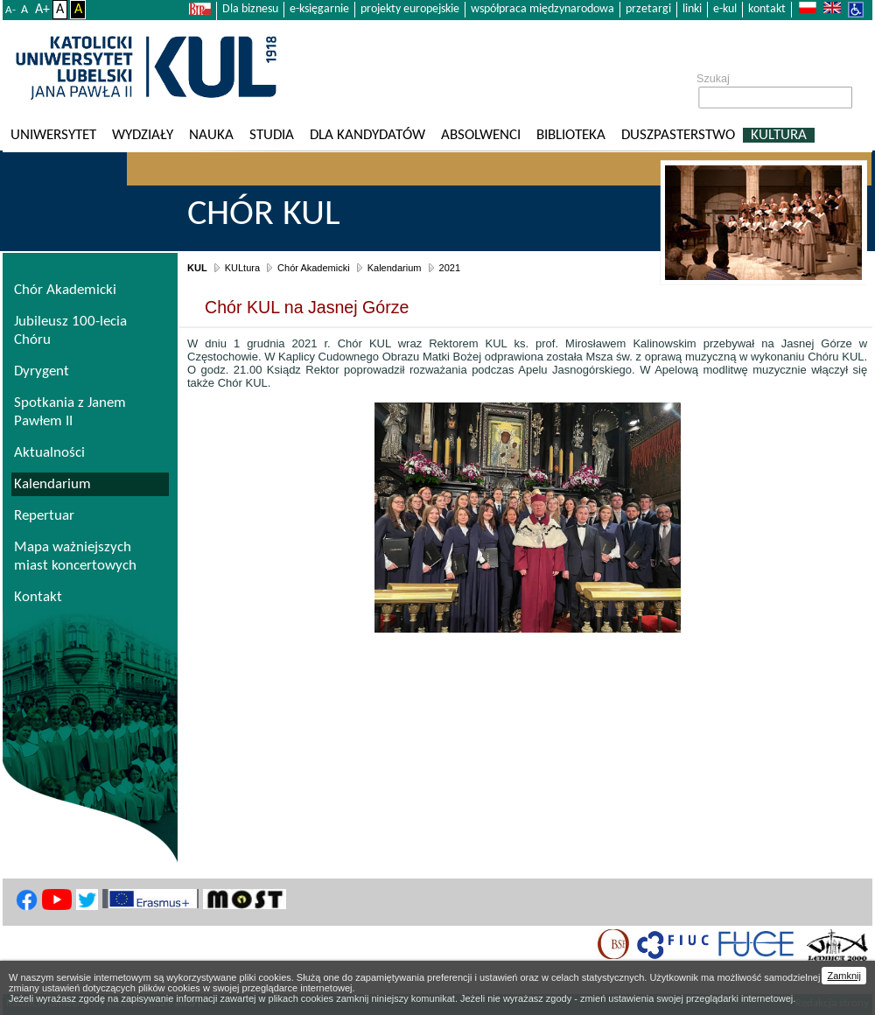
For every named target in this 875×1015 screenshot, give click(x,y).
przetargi (648, 9)
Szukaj (713, 79)
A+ (42, 10)
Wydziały (142, 135)
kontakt (767, 9)
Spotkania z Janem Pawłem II (70, 412)
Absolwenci (481, 135)
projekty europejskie (409, 9)
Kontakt (38, 597)
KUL (197, 267)
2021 (449, 267)
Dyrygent (41, 371)
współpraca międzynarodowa (542, 9)
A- (10, 10)
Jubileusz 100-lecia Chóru (70, 330)
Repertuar (44, 515)
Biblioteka (571, 135)
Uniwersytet (53, 135)
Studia (271, 135)
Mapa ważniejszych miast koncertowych (75, 556)
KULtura (779, 135)
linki (692, 9)
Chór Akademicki (313, 267)
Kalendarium (395, 267)
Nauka (211, 135)
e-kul (725, 9)
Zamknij (844, 975)
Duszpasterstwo (678, 135)
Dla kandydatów (367, 135)
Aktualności (49, 452)
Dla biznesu (250, 9)
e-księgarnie (319, 9)
